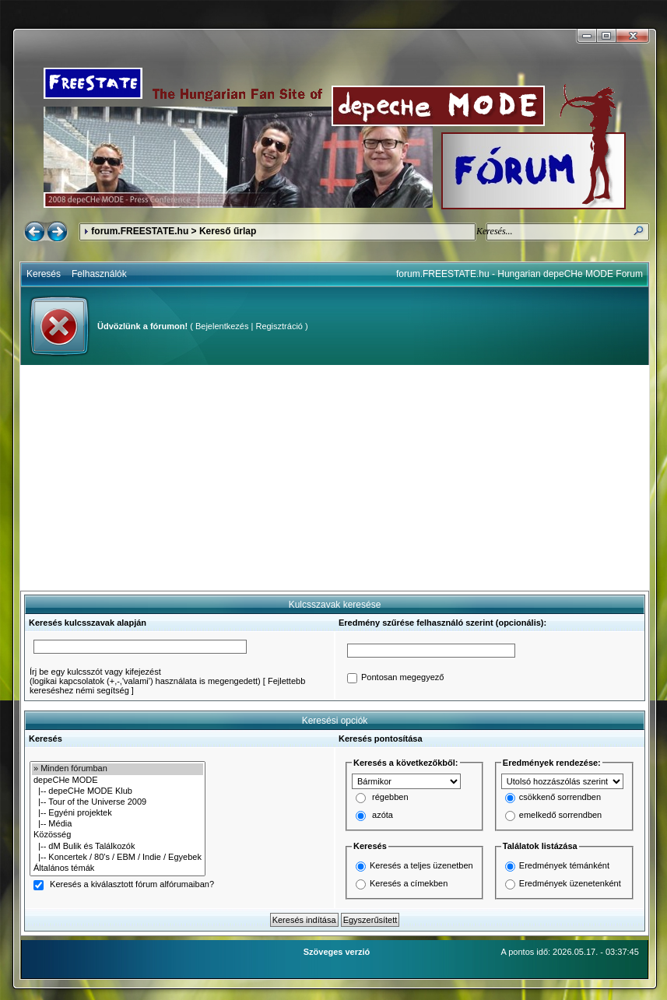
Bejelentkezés (222, 326)
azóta (382, 815)
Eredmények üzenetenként (570, 883)
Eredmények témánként (564, 865)
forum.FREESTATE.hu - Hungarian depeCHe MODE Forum (519, 273)
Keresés (43, 273)
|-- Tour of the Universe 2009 (117, 802)
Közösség (117, 835)
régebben (390, 797)
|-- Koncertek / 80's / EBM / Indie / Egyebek (117, 857)
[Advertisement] (334, 478)
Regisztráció (279, 326)
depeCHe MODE (117, 780)
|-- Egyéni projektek (117, 813)
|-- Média (117, 824)
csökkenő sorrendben (560, 797)
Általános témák (117, 868)
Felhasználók (99, 273)
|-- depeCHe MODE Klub (117, 791)
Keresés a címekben (409, 883)
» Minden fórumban (117, 768)
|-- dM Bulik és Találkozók (117, 846)
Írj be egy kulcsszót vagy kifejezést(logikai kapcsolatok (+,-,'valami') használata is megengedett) (145, 676)
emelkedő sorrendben (560, 815)
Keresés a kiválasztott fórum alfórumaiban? (132, 884)
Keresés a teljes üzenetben (421, 865)
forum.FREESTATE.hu (139, 231)
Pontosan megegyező (402, 677)
